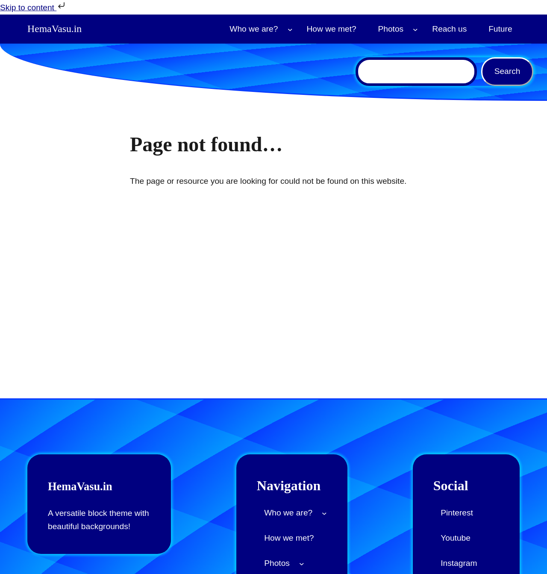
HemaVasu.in (56, 29)
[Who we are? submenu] (290, 29)
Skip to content (33, 6)
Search (507, 71)
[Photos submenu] (415, 29)
